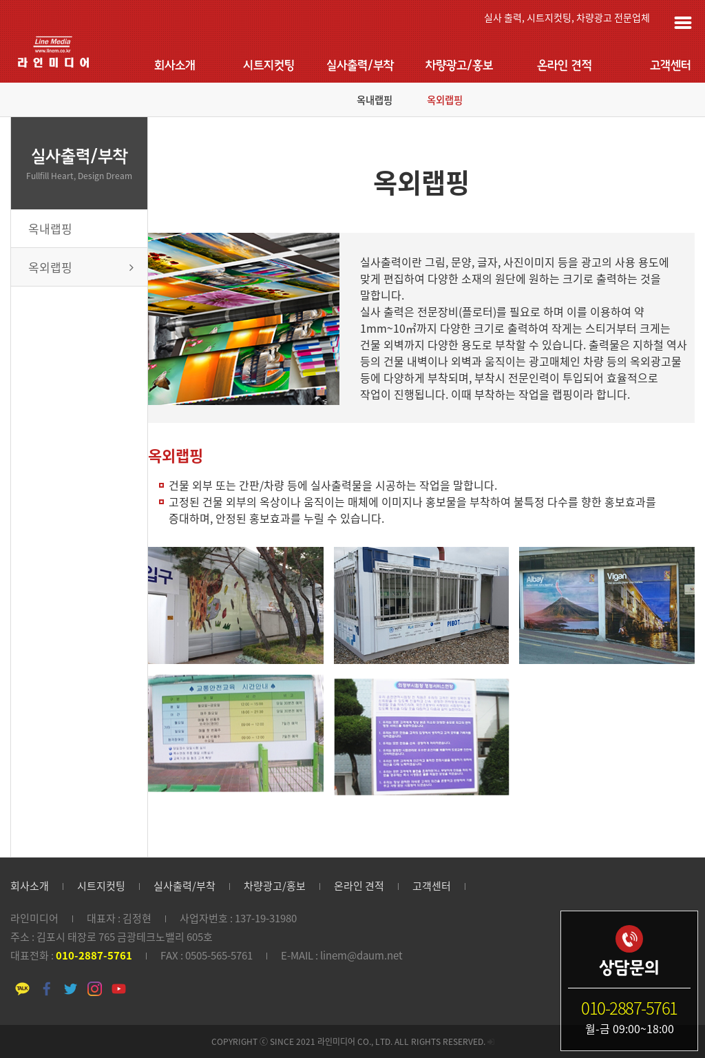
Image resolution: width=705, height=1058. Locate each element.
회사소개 (175, 65)
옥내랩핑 (374, 99)
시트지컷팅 (269, 65)
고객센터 (670, 65)
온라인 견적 (564, 65)
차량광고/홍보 (459, 65)
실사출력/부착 (360, 65)
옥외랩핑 (445, 99)
